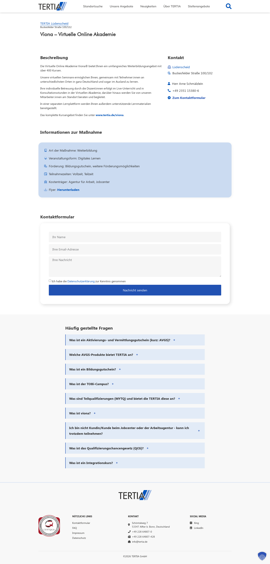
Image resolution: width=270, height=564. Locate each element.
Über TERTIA (172, 6)
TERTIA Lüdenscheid (54, 23)
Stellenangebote (199, 6)
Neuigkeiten (148, 6)
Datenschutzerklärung (81, 281)
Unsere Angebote (121, 6)
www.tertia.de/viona (110, 115)
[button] (135, 339)
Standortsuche (93, 6)
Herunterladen (68, 189)
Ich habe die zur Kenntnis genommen (89, 281)
